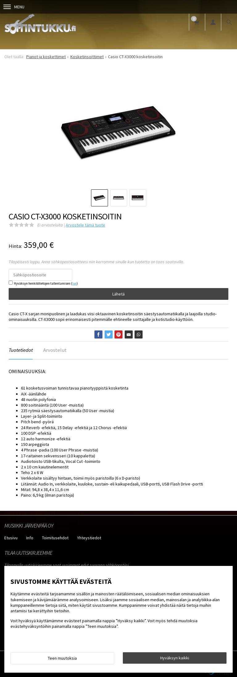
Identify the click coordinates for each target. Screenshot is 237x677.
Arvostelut (55, 350)
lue (74, 283)
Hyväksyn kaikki (174, 658)
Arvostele (85, 225)
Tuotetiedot (21, 350)
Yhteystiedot (89, 538)
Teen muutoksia (62, 658)
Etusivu (11, 538)
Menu (13, 7)
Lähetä (118, 294)
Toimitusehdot (55, 538)
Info (29, 538)
